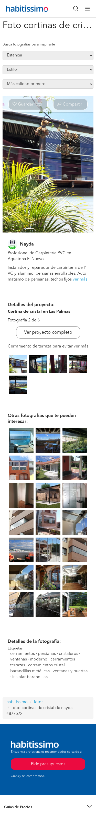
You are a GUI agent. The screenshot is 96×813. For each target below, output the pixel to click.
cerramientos (22, 654)
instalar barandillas (30, 677)
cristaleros (68, 654)
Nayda (27, 244)
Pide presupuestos (48, 764)
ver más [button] (80, 279)
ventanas (18, 659)
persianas (47, 654)
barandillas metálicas (30, 671)
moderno (38, 659)
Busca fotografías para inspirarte (29, 44)
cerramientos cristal (46, 665)
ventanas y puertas (70, 671)
